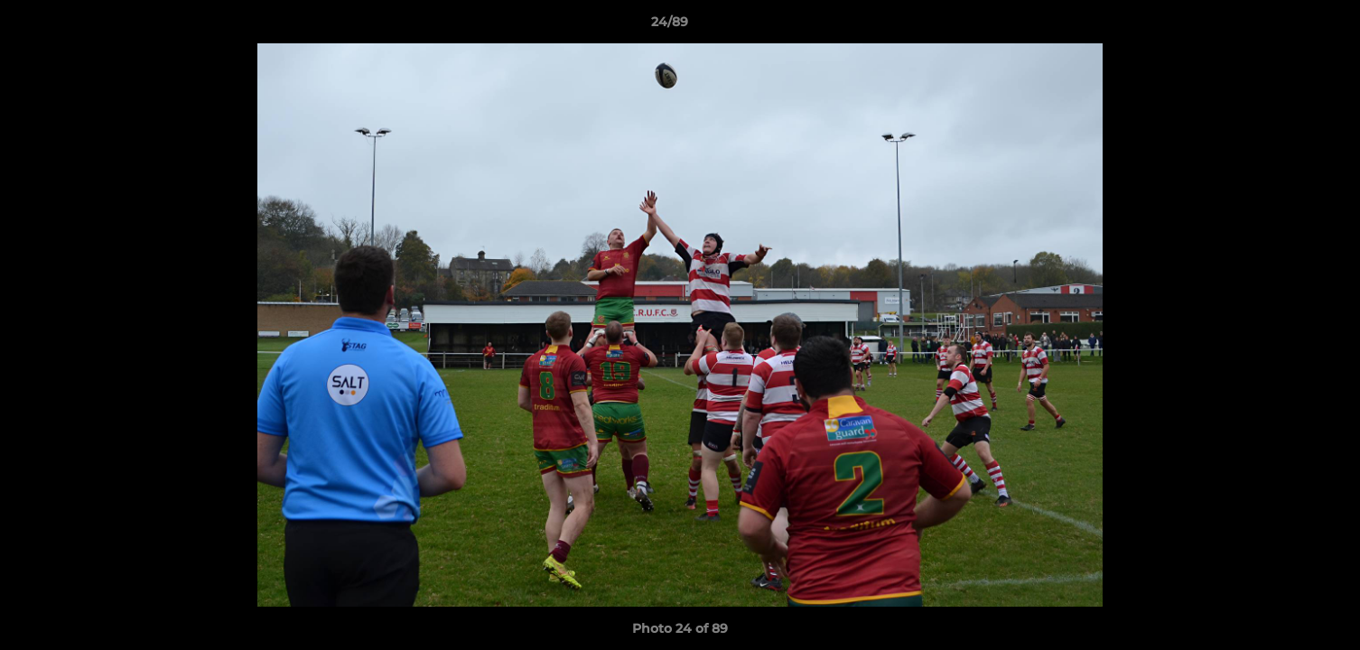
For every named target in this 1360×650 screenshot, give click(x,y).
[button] (1284, 26)
